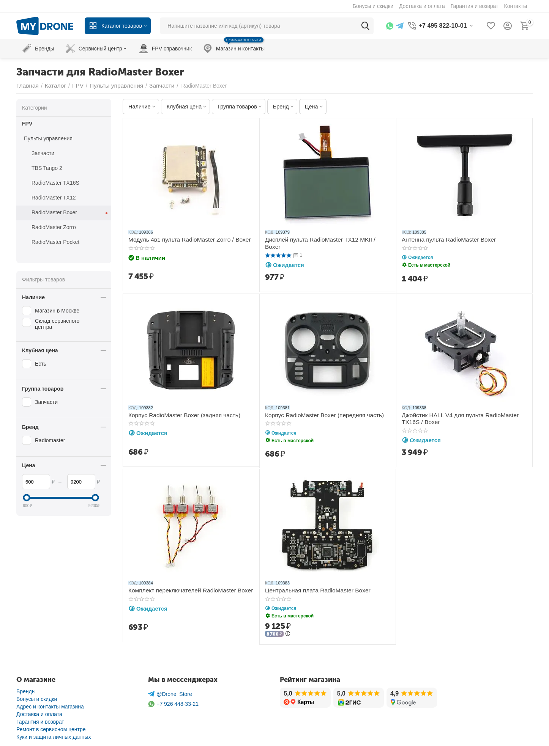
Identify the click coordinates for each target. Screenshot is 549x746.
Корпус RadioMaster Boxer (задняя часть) (179, 414)
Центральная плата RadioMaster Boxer (312, 589)
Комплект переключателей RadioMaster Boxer (184, 589)
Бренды (26, 689)
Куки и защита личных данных (53, 735)
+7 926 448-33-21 (173, 702)
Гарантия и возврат (40, 719)
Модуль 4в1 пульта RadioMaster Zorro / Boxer (183, 239)
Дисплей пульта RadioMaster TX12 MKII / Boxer (322, 239)
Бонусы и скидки (36, 697)
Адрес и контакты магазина (50, 704)
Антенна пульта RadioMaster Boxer (444, 239)
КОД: (133, 232)
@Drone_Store (170, 692)
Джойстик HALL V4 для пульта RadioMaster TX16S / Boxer (463, 417)
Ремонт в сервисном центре (51, 727)
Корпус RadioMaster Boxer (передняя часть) (318, 414)
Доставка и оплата (39, 712)
